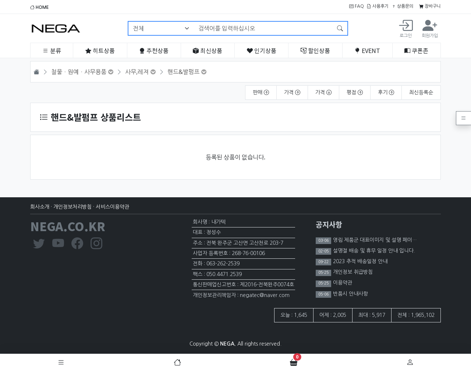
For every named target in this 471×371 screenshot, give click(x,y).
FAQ (356, 6)
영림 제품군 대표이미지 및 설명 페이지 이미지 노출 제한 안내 (399, 240)
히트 (100, 50)
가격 (292, 92)
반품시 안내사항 (350, 293)
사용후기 (378, 6)
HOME (39, 7)
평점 (355, 92)
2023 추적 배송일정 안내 (359, 261)
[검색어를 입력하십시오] (263, 28)
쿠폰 (416, 50)
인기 (261, 50)
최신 (207, 50)
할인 (315, 50)
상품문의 (402, 6)
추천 (154, 50)
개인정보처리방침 (72, 206)
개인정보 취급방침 (352, 272)
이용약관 (342, 282)
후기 (386, 92)
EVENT (367, 50)
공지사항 (329, 224)
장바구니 (430, 6)
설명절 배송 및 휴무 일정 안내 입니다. (373, 250)
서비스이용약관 (112, 206)
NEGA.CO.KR (67, 226)
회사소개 (39, 206)
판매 (261, 92)
